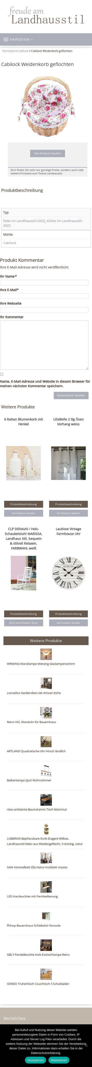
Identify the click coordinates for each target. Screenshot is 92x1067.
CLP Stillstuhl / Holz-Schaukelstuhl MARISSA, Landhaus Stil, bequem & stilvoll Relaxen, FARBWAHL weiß (23, 538)
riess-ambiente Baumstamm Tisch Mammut (37, 809)
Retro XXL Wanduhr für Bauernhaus (31, 722)
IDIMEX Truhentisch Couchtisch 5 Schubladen (38, 984)
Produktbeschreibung (23, 504)
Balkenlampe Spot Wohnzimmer (29, 780)
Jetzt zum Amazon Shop (23, 622)
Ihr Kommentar (12, 317)
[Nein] (86, 1045)
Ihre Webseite (10, 303)
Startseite (8, 51)
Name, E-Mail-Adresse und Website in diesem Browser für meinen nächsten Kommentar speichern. (45, 383)
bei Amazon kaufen (48, 153)
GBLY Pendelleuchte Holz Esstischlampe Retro (38, 955)
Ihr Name (8, 276)
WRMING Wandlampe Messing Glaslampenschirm (41, 664)
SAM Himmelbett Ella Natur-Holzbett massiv (37, 867)
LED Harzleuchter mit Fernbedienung (32, 896)
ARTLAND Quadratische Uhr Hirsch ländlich (36, 751)
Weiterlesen (59, 1060)
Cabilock (23, 51)
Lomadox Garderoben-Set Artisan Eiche (34, 693)
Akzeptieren (35, 1060)
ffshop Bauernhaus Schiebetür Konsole (33, 926)
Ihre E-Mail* (9, 290)
